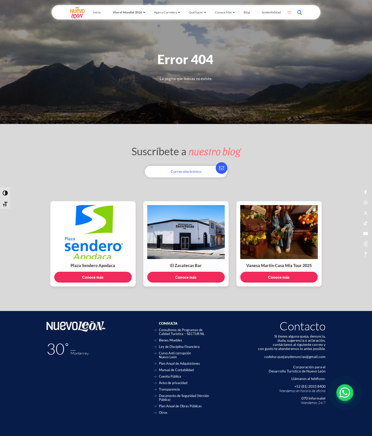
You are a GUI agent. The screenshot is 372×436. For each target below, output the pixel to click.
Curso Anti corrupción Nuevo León (175, 355)
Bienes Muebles (170, 340)
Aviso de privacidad (173, 383)
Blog (247, 12)
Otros (163, 413)
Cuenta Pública (170, 376)
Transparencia (169, 389)
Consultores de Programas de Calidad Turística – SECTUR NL (182, 332)
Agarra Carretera (165, 12)
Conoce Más (223, 12)
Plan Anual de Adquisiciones (179, 363)
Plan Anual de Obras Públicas (180, 406)
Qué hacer (196, 12)
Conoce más (93, 277)
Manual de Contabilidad (176, 370)
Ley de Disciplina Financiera (179, 347)
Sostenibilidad (271, 12)
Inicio (97, 12)
